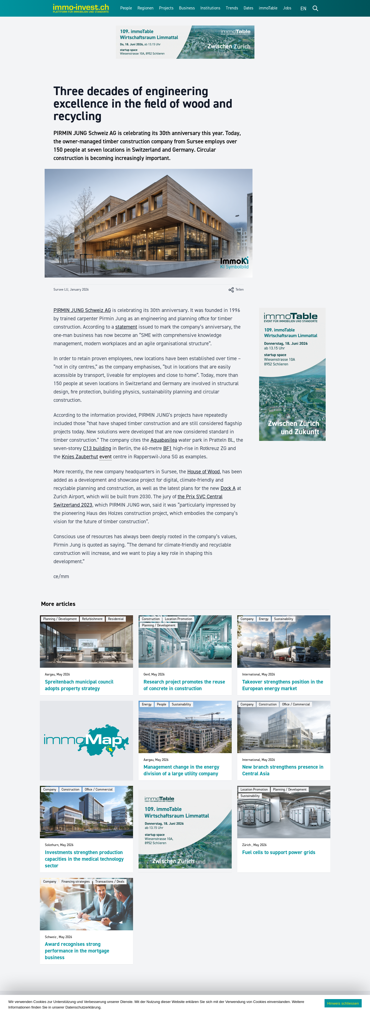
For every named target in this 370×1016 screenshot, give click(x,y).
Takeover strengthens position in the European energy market (282, 685)
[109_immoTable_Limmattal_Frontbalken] (185, 42)
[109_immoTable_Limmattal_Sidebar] (292, 374)
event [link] (105, 456)
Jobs (287, 8)
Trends (232, 8)
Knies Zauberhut (80, 456)
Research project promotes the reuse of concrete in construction (184, 685)
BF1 (167, 448)
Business (187, 8)
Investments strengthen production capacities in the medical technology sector (84, 859)
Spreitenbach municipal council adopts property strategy (79, 685)
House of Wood (203, 471)
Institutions (210, 8)
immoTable (268, 8)
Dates (248, 8)
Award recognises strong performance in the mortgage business (77, 951)
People (126, 8)
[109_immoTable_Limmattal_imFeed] (185, 829)
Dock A (228, 488)
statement (126, 326)
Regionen (145, 8)
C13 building (97, 448)
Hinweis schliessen (343, 1003)
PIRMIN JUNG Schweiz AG (82, 310)
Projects (166, 8)
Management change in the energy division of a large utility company (181, 770)
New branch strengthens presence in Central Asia (282, 770)
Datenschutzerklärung (82, 1007)
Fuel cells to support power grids (278, 852)
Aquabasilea (163, 439)
